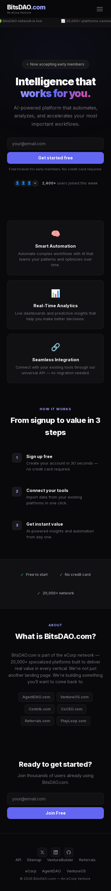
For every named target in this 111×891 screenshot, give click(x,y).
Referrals (87, 860)
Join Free (56, 812)
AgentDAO (51, 871)
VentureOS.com (74, 697)
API (18, 860)
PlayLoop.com (73, 721)
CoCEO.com (71, 709)
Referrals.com (37, 721)
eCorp (30, 871)
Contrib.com (40, 709)
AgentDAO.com (36, 697)
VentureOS (76, 871)
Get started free (55, 157)
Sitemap (34, 860)
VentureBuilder (60, 860)
